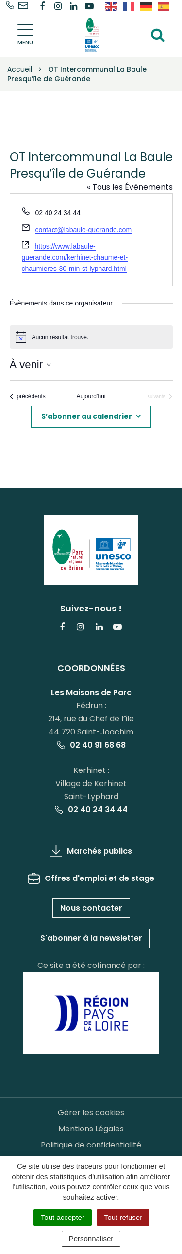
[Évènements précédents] (28, 397)
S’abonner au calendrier (86, 416)
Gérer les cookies (91, 1112)
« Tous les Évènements (130, 187)
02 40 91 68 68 (91, 745)
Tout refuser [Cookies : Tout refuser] (123, 1217)
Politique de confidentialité (91, 1144)
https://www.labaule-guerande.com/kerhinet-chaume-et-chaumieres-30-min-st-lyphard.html (75, 257)
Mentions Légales (91, 1128)
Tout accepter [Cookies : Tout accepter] (62, 1217)
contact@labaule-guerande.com (83, 229)
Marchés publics (91, 851)
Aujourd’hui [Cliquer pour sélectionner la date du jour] (90, 396)
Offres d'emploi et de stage (91, 878)
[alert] (91, 337)
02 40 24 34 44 (91, 809)
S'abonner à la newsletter (91, 938)
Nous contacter (91, 908)
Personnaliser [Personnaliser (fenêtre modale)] (91, 1239)
